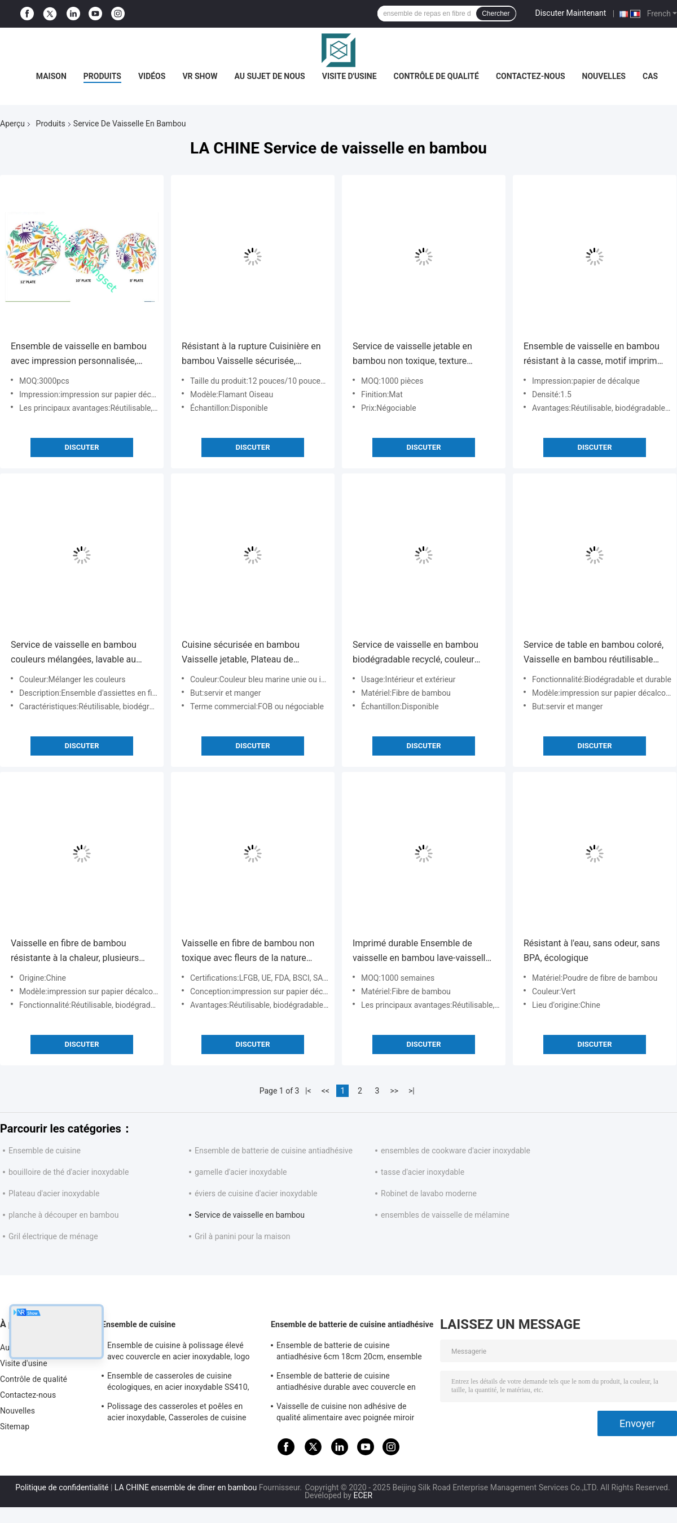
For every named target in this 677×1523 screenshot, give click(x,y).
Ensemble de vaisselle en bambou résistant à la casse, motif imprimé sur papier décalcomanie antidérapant (593, 354)
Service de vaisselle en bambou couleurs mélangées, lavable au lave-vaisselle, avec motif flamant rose (77, 653)
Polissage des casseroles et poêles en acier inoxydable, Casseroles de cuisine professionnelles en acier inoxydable (177, 1413)
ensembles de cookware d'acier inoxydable (455, 1150)
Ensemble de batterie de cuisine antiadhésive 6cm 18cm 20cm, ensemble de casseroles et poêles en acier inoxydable (349, 1352)
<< (325, 1090)
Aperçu (12, 123)
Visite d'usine (349, 76)
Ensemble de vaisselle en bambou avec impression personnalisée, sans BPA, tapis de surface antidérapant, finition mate (79, 354)
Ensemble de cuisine (44, 1150)
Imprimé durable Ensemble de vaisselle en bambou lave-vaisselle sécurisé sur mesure (421, 951)
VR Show (199, 76)
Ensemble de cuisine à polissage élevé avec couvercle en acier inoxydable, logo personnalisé (178, 1352)
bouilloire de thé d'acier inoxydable (68, 1172)
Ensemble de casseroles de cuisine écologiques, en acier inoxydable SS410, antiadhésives (178, 1383)
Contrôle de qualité (436, 76)
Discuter (81, 447)
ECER (362, 1495)
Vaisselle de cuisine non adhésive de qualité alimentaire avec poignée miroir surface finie (345, 1413)
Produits (102, 76)
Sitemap (14, 1426)
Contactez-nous (530, 76)
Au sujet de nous (269, 76)
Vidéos (152, 76)
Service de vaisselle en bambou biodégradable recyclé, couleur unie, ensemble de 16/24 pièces (416, 653)
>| (411, 1090)
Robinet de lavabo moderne (429, 1193)
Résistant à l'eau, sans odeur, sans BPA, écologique (592, 950)
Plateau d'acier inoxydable (53, 1193)
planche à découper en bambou (63, 1214)
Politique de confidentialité (61, 1487)
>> (394, 1090)
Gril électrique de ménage (53, 1236)
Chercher (495, 13)
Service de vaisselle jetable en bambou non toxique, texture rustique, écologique (412, 354)
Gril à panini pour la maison (242, 1236)
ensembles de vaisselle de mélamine (445, 1214)
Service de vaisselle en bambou (250, 1214)
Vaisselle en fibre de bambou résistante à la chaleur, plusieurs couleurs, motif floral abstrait (75, 951)
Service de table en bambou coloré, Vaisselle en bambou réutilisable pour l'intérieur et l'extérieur (593, 653)
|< (308, 1090)
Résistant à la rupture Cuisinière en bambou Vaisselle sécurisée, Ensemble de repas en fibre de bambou (251, 354)
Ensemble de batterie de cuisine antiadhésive (274, 1150)
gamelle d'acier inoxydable (241, 1172)
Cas (650, 76)
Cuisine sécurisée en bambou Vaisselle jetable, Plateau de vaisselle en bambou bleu (241, 653)
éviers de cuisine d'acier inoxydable (256, 1193)
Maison (51, 76)
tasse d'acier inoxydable (422, 1172)
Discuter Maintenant (570, 12)
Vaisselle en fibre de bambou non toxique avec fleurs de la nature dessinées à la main (248, 951)
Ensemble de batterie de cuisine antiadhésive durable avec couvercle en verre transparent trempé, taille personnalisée (346, 1383)
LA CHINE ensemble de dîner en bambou (186, 1487)
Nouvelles (604, 76)
